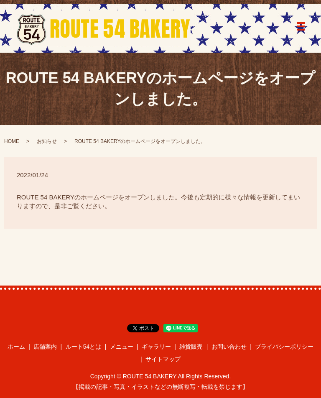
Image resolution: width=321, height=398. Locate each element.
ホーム (16, 346)
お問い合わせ (229, 346)
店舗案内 (45, 346)
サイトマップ (163, 359)
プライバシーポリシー (284, 346)
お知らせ (47, 141)
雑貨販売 (191, 346)
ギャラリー (156, 346)
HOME (11, 141)
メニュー (121, 346)
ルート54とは (84, 346)
